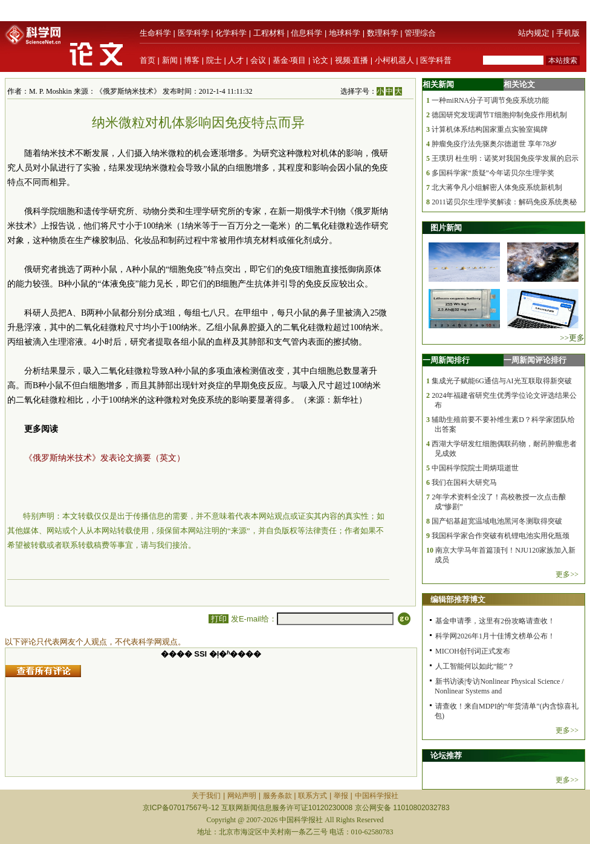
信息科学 (306, 32)
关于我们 (206, 795)
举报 (341, 795)
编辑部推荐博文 (457, 599)
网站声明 (241, 795)
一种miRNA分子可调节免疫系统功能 (490, 100)
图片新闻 (446, 227)
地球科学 (344, 32)
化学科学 (231, 32)
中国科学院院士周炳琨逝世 (475, 468)
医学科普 (436, 60)
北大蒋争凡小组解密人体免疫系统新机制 (497, 187)
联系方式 (312, 795)
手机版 (568, 32)
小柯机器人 (394, 60)
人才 (236, 60)
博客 (191, 60)
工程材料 (269, 32)
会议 (258, 60)
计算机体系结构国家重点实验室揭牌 (490, 129)
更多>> (567, 574)
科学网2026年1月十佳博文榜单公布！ (495, 636)
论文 (320, 60)
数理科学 (382, 32)
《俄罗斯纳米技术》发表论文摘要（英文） (104, 458)
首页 (147, 60)
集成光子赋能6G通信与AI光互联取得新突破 (501, 381)
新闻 (170, 60)
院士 (214, 60)
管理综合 (420, 32)
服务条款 (277, 795)
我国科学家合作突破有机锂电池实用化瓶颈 (500, 535)
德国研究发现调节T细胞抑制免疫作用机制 (499, 115)
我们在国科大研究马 (464, 482)
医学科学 (193, 32)
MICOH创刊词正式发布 (472, 651)
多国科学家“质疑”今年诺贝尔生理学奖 (493, 173)
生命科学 (155, 32)
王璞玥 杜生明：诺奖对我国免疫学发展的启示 (505, 158)
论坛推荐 (446, 755)
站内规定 (533, 32)
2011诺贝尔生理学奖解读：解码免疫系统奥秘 (504, 202)
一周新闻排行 (446, 360)
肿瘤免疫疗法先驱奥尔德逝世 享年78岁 (494, 144)
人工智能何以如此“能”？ (474, 666)
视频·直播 (352, 60)
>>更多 (572, 337)
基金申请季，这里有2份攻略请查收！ (495, 621)
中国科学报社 (376, 795)
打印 (219, 618)
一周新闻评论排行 (535, 360)
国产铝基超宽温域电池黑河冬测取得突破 (497, 521)
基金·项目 (289, 60)
